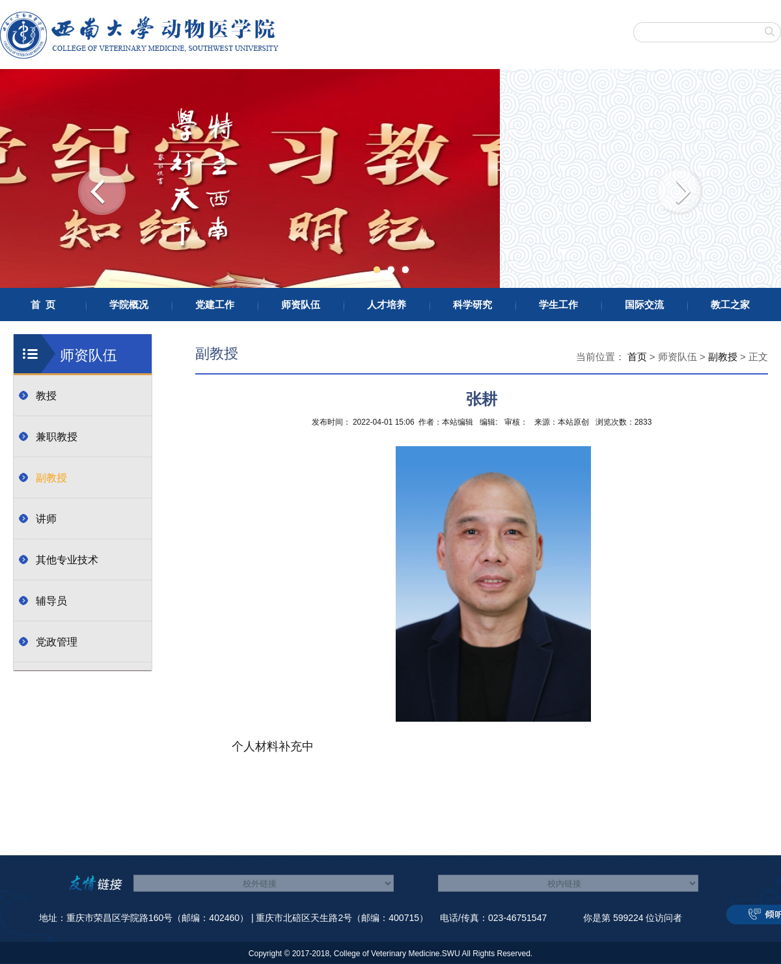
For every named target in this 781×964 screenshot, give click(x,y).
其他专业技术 (67, 559)
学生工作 (558, 304)
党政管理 (56, 641)
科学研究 (472, 304)
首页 (637, 356)
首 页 (43, 304)
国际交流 (644, 304)
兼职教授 (56, 436)
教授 (46, 395)
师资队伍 (300, 304)
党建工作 (214, 304)
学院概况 (128, 304)
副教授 (51, 477)
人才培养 (386, 304)
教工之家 (730, 304)
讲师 (46, 518)
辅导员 (51, 600)
